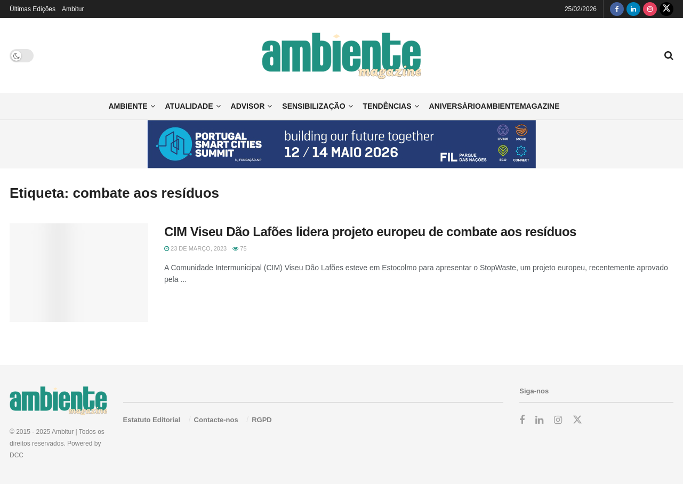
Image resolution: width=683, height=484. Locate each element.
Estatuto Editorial (152, 420)
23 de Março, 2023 (195, 248)
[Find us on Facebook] (617, 9)
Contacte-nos (216, 420)
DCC (16, 455)
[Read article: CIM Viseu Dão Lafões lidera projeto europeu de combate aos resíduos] (79, 272)
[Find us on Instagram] (650, 9)
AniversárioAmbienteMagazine (494, 106)
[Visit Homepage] (341, 55)
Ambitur (73, 9)
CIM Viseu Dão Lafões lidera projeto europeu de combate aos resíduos (370, 231)
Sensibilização (313, 106)
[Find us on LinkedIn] (633, 9)
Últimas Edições (32, 9)
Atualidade (189, 106)
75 (239, 248)
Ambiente (127, 106)
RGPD (262, 420)
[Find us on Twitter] (666, 9)
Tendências (387, 106)
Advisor (248, 106)
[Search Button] (668, 55)
